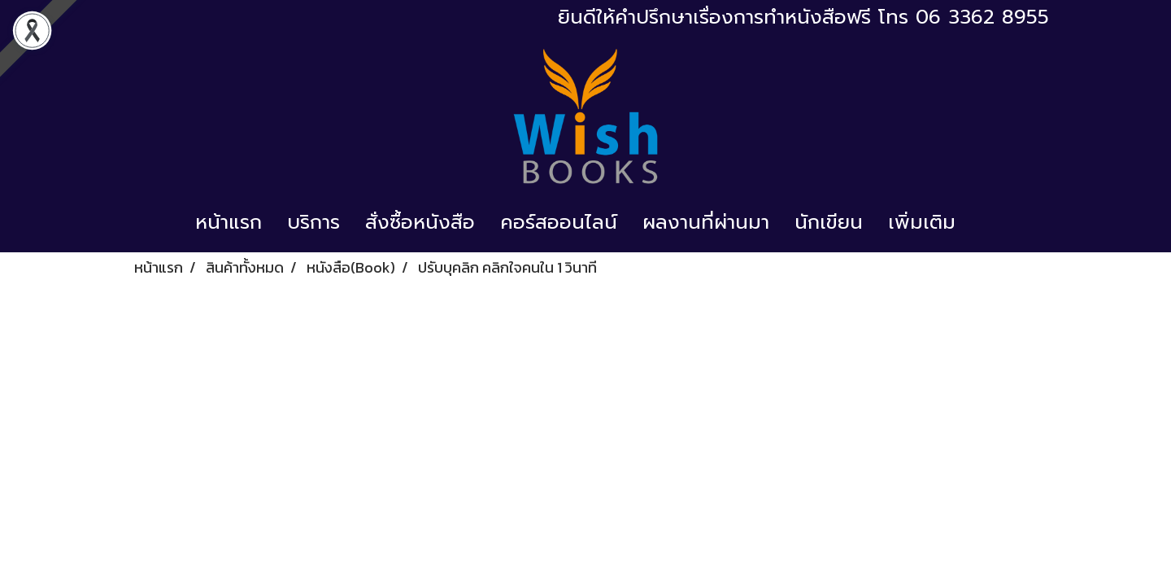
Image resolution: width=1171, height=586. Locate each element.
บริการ (313, 222)
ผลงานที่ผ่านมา (705, 222)
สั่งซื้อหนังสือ (420, 222)
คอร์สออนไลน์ (558, 222)
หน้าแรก (228, 222)
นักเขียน (828, 222)
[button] (982, 222)
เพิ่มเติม (922, 222)
